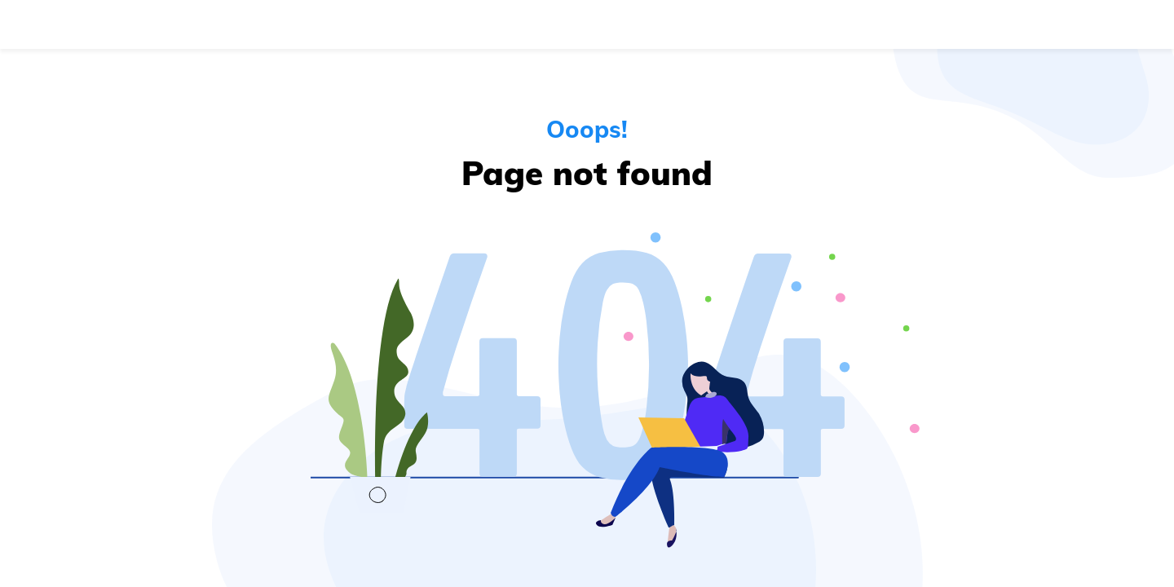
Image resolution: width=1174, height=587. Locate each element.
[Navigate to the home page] (92, 24)
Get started (1092, 24)
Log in (991, 24)
